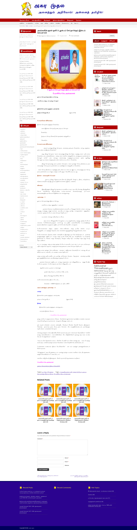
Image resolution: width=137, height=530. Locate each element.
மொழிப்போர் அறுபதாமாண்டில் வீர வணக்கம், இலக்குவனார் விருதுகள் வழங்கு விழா (109, 113)
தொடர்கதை (23, 194)
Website (67, 465)
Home (27, 26)
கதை (42, 23)
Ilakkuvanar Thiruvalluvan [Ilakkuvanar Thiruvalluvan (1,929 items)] (101, 267)
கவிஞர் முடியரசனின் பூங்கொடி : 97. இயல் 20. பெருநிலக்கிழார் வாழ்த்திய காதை (108, 234)
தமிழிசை (22, 186)
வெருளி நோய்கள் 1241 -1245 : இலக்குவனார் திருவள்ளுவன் (109, 175)
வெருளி (22, 235)
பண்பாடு (22, 205)
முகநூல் (22, 227)
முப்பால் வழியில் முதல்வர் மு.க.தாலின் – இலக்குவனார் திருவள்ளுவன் (79, 476)
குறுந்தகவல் (23, 174)
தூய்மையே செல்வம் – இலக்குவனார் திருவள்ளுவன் (109, 203)
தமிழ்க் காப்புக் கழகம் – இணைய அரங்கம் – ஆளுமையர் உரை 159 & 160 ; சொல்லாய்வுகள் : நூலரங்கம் (27, 56)
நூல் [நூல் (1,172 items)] (111, 268)
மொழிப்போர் (23, 231)
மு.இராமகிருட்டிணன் (25, 225)
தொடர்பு (76, 23)
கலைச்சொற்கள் (24, 164)
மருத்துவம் (23, 223)
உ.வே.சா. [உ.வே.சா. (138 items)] (108, 288)
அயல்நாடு (22, 129)
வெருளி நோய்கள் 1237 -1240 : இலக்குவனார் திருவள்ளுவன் (109, 186)
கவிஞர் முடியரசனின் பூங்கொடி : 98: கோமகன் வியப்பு (108, 224)
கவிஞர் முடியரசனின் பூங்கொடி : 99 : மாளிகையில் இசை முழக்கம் (108, 214)
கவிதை (46, 23)
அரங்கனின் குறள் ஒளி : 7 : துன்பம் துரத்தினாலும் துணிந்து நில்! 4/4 (45, 400)
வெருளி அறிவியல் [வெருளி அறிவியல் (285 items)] (109, 273)
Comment (40, 438)
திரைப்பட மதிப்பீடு (25, 190)
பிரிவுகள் (112, 41)
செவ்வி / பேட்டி (24, 182)
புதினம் (22, 217)
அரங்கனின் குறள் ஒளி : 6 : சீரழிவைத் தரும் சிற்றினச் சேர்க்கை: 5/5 (63, 420)
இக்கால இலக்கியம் (58, 20)
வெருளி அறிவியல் (24, 237)
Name (67, 458)
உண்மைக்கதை (23, 150)
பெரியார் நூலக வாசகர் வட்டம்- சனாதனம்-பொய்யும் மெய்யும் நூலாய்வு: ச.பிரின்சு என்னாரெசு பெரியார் (104, 46)
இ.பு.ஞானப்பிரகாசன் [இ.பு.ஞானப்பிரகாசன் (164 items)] (100, 284)
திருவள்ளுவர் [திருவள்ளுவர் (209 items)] (102, 279)
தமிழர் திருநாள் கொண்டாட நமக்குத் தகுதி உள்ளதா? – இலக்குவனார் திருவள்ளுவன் (28, 43)
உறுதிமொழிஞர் (24, 154)
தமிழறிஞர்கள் (23, 184)
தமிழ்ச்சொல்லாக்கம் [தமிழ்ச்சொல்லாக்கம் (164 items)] (100, 282)
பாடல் (21, 209)
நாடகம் (22, 198)
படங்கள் (22, 202)
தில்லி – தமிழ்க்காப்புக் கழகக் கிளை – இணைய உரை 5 (109, 102)
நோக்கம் (79, 20)
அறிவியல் (22, 23)
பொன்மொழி (23, 221)
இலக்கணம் (23, 143)
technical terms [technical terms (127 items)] (104, 290)
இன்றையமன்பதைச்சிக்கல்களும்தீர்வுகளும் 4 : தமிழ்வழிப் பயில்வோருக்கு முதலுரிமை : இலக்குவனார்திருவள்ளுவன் (105, 56)
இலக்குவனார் (23, 145)
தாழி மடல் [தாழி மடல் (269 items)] (97, 275)
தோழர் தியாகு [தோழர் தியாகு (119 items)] (103, 294)
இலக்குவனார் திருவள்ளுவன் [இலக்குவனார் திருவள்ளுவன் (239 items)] (102, 276)
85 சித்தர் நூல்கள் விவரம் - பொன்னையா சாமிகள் (100, 491)
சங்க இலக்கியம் (36, 20)
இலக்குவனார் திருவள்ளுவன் (47, 36)
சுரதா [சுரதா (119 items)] (108, 294)
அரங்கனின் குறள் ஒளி (65, 372)
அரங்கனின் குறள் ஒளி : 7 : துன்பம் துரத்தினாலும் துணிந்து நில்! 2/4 (81, 400)
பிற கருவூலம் (23, 215)
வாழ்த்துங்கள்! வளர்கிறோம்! (95, 501)
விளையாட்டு (23, 233)
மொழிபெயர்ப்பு (24, 229)
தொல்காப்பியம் (24, 20)
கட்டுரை (37, 23)
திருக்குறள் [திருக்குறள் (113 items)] (110, 296)
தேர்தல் (22, 192)
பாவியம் (52, 23)
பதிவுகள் (96, 41)
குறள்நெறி (22, 172)
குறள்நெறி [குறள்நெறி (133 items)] (97, 290)
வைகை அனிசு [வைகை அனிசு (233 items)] (109, 277)
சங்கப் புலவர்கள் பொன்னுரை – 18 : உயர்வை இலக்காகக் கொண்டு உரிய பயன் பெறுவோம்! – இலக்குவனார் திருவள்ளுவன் (108, 247)
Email (66, 461)
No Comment (75, 36)
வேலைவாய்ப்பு (65, 23)
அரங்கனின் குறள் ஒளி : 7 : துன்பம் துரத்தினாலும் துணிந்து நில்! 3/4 (63, 400)
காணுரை (22, 168)
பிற (71, 23)
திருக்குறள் (47, 20)
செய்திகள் (58, 23)
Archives (22, 245)
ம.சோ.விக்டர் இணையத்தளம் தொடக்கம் (98, 498)
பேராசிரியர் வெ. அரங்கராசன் (62, 374)
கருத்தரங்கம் (23, 160)
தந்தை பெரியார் (77, 372)
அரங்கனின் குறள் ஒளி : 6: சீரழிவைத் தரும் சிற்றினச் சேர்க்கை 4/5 (81, 420)
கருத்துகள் (104, 41)
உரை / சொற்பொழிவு (25, 152)
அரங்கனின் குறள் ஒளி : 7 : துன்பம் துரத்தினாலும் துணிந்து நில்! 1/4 (45, 420)
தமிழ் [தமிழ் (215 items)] (95, 279)
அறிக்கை (22, 131)
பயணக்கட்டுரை (24, 208)
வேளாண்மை (23, 241)
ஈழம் (21, 149)
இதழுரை (22, 139)
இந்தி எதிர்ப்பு (23, 141)
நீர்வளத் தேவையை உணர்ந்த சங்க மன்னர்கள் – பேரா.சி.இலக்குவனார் (48, 476)
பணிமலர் (22, 204)
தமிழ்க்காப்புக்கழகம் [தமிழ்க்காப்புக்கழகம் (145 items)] (99, 288)
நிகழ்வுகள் (70, 20)
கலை (21, 162)
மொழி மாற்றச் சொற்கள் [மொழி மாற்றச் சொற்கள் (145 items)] (109, 286)
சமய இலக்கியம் (29, 23)
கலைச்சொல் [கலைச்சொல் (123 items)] (108, 292)
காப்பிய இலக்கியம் (25, 170)
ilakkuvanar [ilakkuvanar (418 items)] (98, 271)
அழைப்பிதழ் (23, 135)
